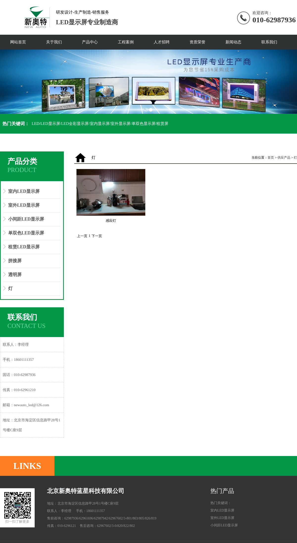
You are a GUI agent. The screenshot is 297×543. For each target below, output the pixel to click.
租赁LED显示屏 (24, 246)
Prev (6, 84)
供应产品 (283, 157)
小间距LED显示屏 (26, 219)
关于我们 (54, 42)
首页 (271, 157)
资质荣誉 (197, 42)
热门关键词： (15, 123)
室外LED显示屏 (24, 205)
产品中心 (90, 42)
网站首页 (18, 42)
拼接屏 (15, 260)
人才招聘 (162, 42)
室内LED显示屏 (24, 191)
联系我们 (269, 42)
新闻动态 (233, 42)
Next (291, 84)
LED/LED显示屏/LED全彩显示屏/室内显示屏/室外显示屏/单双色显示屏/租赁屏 (100, 123)
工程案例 (126, 42)
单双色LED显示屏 (26, 232)
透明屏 (15, 274)
